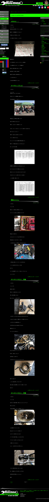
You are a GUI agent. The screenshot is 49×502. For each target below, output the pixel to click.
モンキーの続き (44, 50)
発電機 (43, 45)
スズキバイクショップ (4, 37)
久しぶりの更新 (44, 42)
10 (44, 28)
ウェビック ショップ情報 (4, 31)
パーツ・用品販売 (4, 18)
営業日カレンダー (4, 25)
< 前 (11, 18)
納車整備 (43, 37)
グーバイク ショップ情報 (4, 34)
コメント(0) (37, 82)
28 (4, 66)
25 (0, 66)
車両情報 (2, 16)
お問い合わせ (3, 42)
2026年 (4, 68)
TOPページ (21, 490)
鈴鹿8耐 (43, 41)
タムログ (43, 59)
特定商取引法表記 (22, 491)
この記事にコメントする (31, 82)
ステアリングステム (44, 54)
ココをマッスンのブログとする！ (17, 15)
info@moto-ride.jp (2, 54)
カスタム (43, 49)
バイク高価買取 (34, 490)
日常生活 (43, 19)
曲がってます (44, 47)
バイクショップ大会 (44, 38)
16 (43, 30)
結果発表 (43, 46)
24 (44, 31)
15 (5, 63)
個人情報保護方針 (4, 28)
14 (4, 63)
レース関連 (43, 21)
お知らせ (2, 14)
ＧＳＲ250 (43, 48)
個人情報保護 (27, 491)
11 (0, 63)
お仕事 (43, 20)
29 (5, 66)
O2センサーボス (44, 53)
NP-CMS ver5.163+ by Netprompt (4, 73)
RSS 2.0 (41, 62)
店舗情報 (2, 23)
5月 (5, 68)
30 (43, 33)
